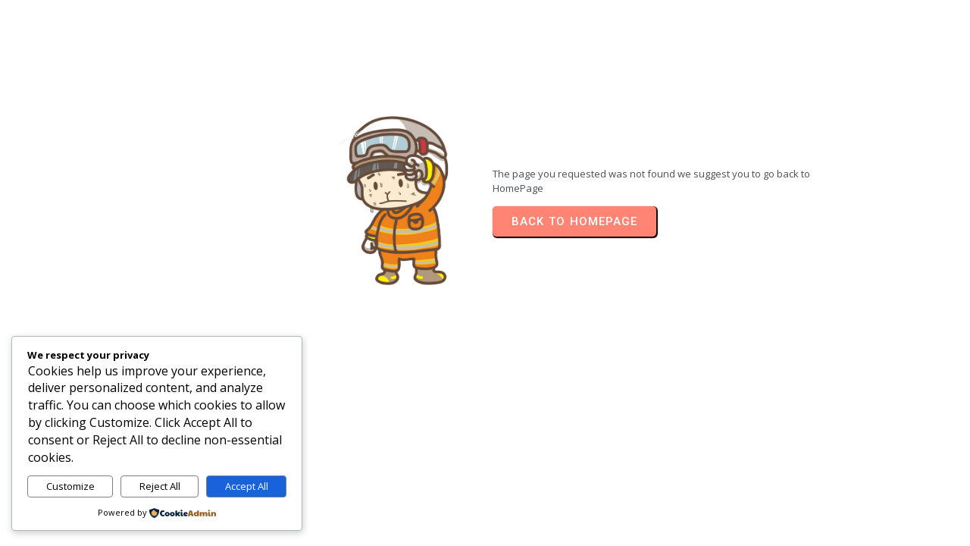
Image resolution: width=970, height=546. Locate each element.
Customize (70, 486)
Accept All (246, 486)
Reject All (159, 486)
